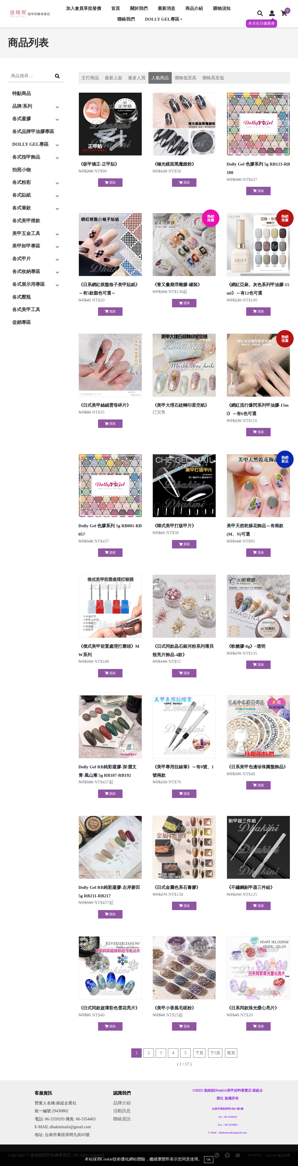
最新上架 (113, 77)
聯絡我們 (126, 19)
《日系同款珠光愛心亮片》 (253, 1007)
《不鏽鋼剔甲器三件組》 (251, 887)
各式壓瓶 (21, 297)
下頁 (199, 1052)
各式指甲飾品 (26, 157)
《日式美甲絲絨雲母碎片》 (105, 405)
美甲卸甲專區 (26, 245)
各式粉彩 (21, 182)
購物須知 (221, 8)
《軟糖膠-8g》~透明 (246, 646)
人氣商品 (160, 77)
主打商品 (90, 77)
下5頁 (215, 1052)
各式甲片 (21, 258)
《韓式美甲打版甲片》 (174, 525)
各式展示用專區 (28, 284)
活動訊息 (122, 1110)
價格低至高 (185, 77)
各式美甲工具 (26, 309)
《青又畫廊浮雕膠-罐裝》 (177, 284)
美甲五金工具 (26, 233)
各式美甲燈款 (26, 220)
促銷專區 (21, 322)
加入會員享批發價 (83, 8)
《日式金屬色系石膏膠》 (176, 887)
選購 (110, 182)
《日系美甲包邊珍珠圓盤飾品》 (257, 766)
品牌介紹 (122, 1102)
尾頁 (231, 1052)
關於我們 (139, 8)
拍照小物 (21, 169)
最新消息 (166, 8)
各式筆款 (21, 207)
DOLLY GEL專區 (163, 19)
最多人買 (137, 77)
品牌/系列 (22, 106)
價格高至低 (213, 77)
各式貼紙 (21, 195)
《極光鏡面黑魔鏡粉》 (174, 164)
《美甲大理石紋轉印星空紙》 (180, 405)
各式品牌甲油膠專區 (33, 131)
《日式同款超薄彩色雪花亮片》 (109, 1007)
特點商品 (21, 93)
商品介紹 (194, 8)
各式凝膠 (21, 118)
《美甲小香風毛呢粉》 (174, 1007)
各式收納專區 (26, 271)
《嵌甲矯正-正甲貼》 (99, 164)
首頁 (115, 8)
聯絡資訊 (122, 1118)
